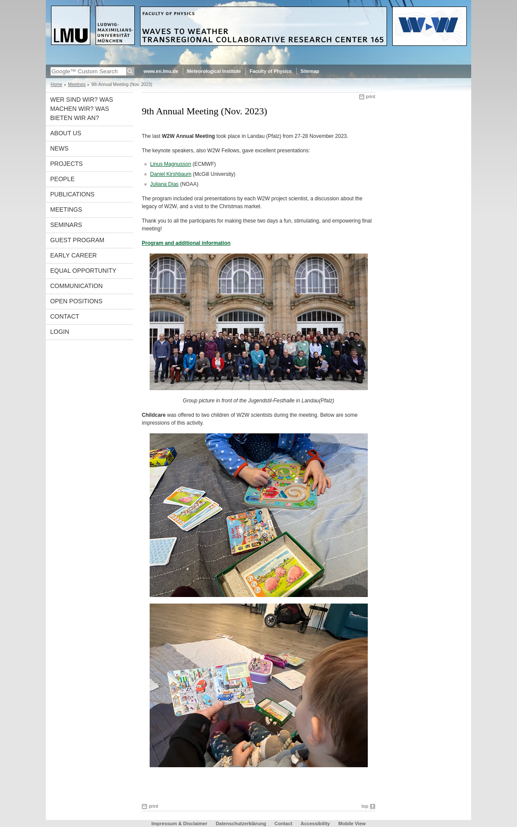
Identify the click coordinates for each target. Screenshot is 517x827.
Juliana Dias (164, 184)
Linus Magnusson (170, 164)
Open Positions (76, 301)
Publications (72, 194)
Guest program (77, 240)
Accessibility (316, 823)
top (365, 806)
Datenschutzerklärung (241, 823)
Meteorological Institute (214, 71)
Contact (64, 316)
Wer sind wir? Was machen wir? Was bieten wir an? (81, 108)
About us (65, 133)
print (370, 96)
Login (59, 331)
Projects (66, 163)
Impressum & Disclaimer (179, 823)
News (59, 148)
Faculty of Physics (271, 71)
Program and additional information (186, 243)
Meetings (77, 84)
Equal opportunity (83, 270)
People (62, 178)
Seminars (66, 224)
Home (56, 84)
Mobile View (352, 823)
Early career (73, 255)
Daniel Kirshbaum (171, 174)
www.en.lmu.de (161, 71)
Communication (76, 285)
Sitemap (310, 71)
